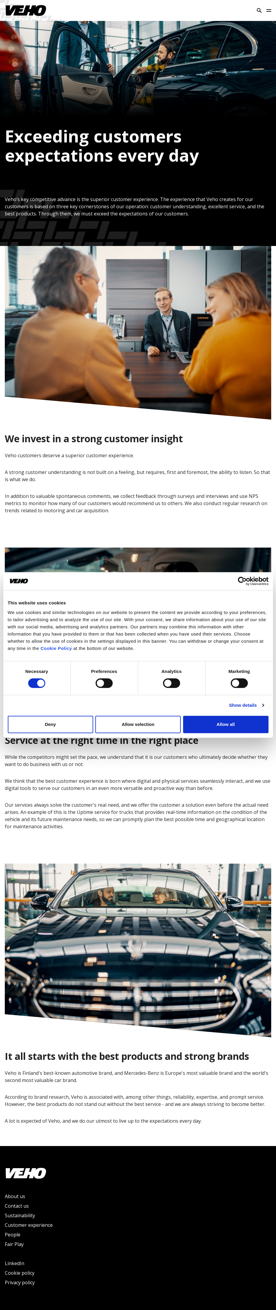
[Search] (259, 10)
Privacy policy (20, 1282)
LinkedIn (14, 1263)
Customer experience (29, 1225)
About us (15, 1196)
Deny (50, 724)
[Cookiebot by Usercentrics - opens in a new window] (242, 581)
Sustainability (20, 1215)
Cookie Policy (56, 648)
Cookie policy (19, 1273)
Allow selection (138, 724)
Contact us (17, 1206)
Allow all (226, 724)
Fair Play (14, 1244)
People (12, 1234)
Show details (243, 705)
